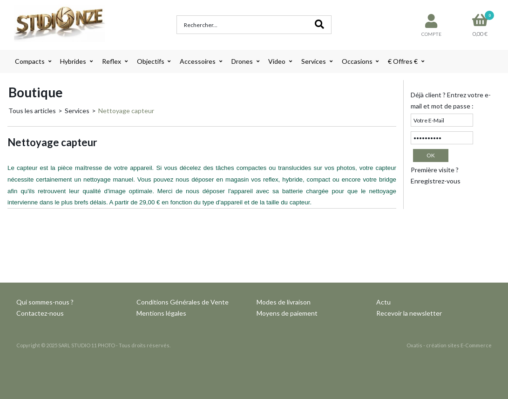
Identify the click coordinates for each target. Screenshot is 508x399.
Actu (383, 302)
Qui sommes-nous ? (45, 302)
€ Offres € (403, 61)
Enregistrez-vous (436, 181)
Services (313, 61)
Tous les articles (32, 111)
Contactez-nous (40, 313)
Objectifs (150, 61)
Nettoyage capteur (126, 111)
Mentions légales (161, 313)
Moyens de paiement (287, 313)
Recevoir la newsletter (409, 313)
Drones (242, 61)
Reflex (111, 61)
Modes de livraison (284, 302)
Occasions (357, 61)
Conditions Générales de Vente (182, 302)
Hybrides (73, 61)
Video (276, 61)
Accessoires (198, 61)
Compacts (30, 61)
